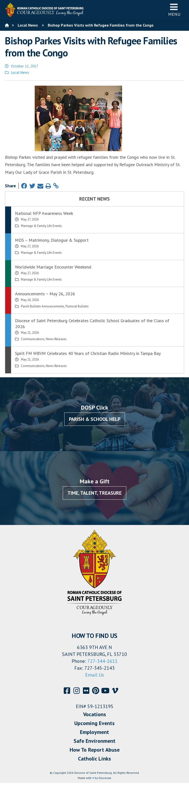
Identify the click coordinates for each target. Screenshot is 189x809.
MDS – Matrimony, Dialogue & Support (52, 240)
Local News (20, 72)
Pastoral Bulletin (77, 306)
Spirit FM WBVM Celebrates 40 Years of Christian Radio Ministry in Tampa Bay (88, 353)
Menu (174, 9)
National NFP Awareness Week (44, 213)
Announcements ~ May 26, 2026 (45, 294)
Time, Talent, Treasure (94, 493)
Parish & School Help (94, 419)
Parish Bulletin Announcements (42, 306)
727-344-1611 (102, 661)
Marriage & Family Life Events (41, 226)
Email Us (94, 675)
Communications (33, 339)
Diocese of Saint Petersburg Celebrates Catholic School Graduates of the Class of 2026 (92, 323)
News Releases (56, 339)
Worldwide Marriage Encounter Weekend (53, 267)
